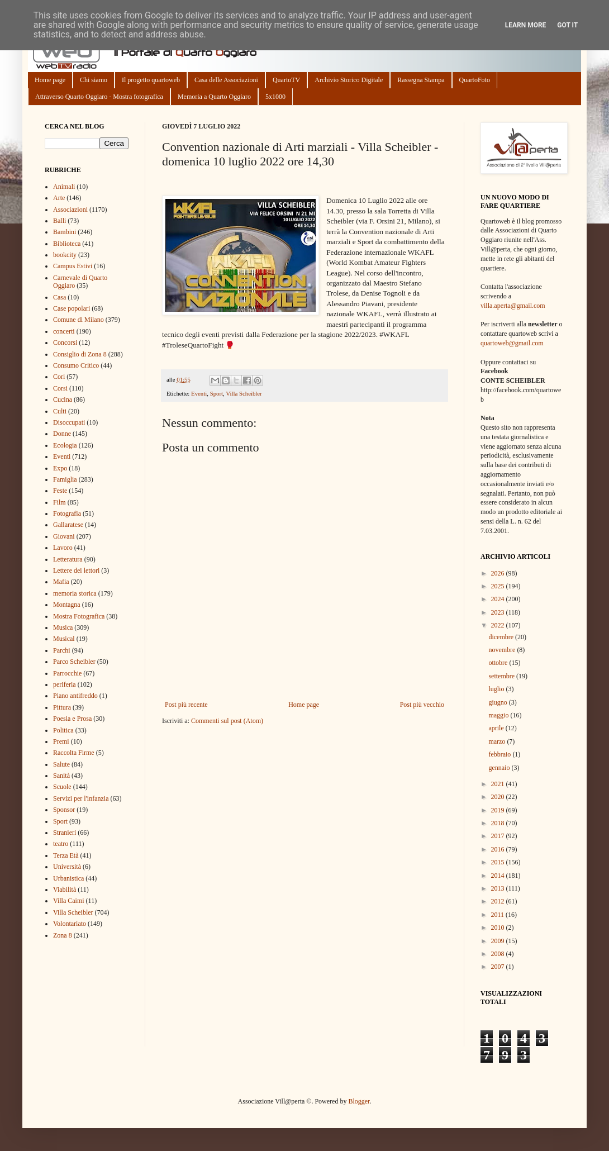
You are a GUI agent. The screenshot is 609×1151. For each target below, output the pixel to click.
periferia (64, 684)
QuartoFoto (474, 80)
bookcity (65, 255)
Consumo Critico (76, 365)
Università (67, 867)
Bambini (64, 232)
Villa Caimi (68, 901)
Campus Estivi (72, 266)
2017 (498, 836)
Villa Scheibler (243, 393)
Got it (567, 25)
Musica (63, 627)
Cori (59, 377)
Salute (61, 764)
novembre (502, 650)
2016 (498, 849)
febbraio (500, 754)
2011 (498, 915)
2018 (498, 823)
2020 (498, 797)
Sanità (61, 775)
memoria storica (75, 593)
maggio (499, 715)
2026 (498, 573)
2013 (498, 888)
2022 (498, 625)
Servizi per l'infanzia (80, 798)
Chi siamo (93, 80)
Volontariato (69, 924)
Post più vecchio (422, 704)
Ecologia (65, 445)
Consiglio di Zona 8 (80, 354)
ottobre (498, 663)
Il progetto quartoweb (151, 80)
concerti (64, 331)
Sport (216, 393)
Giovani (64, 536)
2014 (498, 875)
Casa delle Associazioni (226, 80)
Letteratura (68, 559)
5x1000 (275, 97)
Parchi (61, 650)
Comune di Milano (78, 320)
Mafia (61, 582)
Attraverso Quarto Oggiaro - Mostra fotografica (99, 97)
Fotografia (67, 513)
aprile (496, 728)
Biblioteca (66, 244)
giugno (498, 702)
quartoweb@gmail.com (512, 343)
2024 (498, 599)
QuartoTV (286, 80)
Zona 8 (62, 935)
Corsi (60, 388)
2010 (498, 927)
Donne (62, 433)
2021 (498, 784)
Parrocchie (67, 673)
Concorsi (65, 342)
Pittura (62, 707)
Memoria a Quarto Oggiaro (214, 97)
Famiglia (65, 479)
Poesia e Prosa (72, 718)
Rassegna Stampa (420, 80)
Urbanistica (68, 878)
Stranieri (64, 832)
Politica (63, 730)
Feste (60, 490)
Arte (59, 198)
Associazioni (70, 209)
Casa (59, 297)
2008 (498, 954)
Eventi (199, 393)
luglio (497, 689)
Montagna (66, 604)
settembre (502, 676)
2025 (498, 586)
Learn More (525, 25)
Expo (60, 468)
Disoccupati (69, 422)
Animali (64, 187)
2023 (498, 612)
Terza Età (65, 855)
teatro (60, 844)
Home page (50, 80)
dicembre (501, 637)
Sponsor (64, 810)
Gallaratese (68, 525)
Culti (59, 411)
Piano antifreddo (75, 696)
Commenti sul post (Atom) (227, 721)
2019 (498, 810)
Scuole (62, 787)
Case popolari (71, 308)
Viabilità (64, 889)
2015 (498, 862)
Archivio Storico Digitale (349, 80)
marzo (497, 741)
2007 (498, 967)
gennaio (499, 768)
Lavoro (63, 547)
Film (59, 502)
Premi (61, 741)
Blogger (358, 1101)
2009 (498, 941)
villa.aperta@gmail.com (512, 306)
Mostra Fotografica (78, 616)
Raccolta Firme (73, 753)
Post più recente (186, 704)
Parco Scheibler (74, 661)
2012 (498, 901)
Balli (59, 221)
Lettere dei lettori (76, 570)
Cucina (62, 399)
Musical (64, 639)
